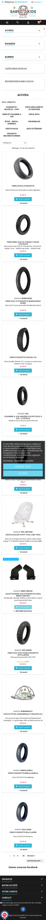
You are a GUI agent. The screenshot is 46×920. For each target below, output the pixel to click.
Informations (8, 460)
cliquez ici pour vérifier (10, 905)
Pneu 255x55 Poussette (23, 186)
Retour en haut (35, 861)
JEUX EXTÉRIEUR (34, 129)
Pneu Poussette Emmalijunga (23, 773)
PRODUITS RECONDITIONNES (11, 135)
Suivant (31, 856)
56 (23, 856)
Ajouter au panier (23, 199)
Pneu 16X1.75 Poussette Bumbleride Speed (23, 302)
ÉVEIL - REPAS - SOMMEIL (12, 122)
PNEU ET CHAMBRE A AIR (11, 115)
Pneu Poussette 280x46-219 (23, 357)
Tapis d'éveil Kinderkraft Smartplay (23, 714)
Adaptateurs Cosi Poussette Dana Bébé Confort (23, 595)
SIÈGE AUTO (34, 114)
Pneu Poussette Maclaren (23, 832)
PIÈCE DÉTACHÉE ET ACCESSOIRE (34, 108)
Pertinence (15, 143)
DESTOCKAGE (12, 129)
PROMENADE (34, 121)
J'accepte (23, 473)
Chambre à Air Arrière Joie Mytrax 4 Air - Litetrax (23, 417)
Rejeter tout (23, 466)
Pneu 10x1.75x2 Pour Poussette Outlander (23, 654)
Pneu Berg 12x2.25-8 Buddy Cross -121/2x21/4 (23, 243)
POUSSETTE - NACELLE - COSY (11, 108)
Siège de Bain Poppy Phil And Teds (23, 535)
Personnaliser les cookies (24, 460)
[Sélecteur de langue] (37, 2)
